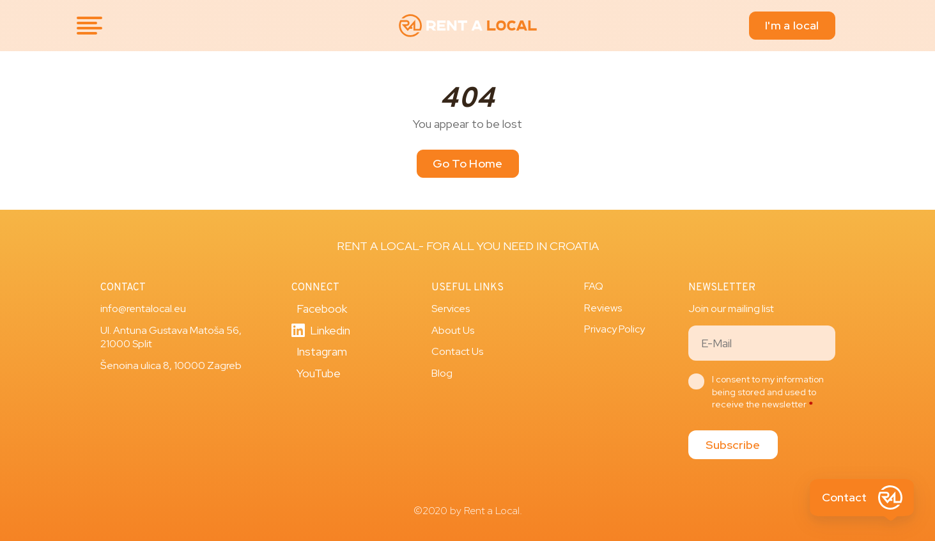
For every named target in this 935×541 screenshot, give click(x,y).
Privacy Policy (614, 329)
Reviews (603, 308)
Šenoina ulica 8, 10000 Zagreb (171, 365)
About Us (452, 330)
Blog (441, 373)
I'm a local (792, 25)
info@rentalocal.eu (143, 308)
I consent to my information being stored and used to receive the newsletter (768, 391)
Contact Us (457, 351)
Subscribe (733, 444)
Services (450, 308)
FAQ (593, 286)
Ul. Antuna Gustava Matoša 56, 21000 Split (171, 337)
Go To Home (468, 163)
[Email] (761, 343)
